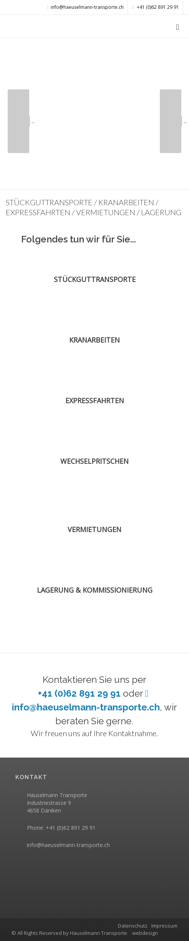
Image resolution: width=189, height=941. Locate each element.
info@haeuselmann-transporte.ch (68, 845)
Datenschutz (133, 925)
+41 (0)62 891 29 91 (155, 7)
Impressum (164, 925)
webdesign (145, 932)
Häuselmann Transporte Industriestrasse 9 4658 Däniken (57, 802)
